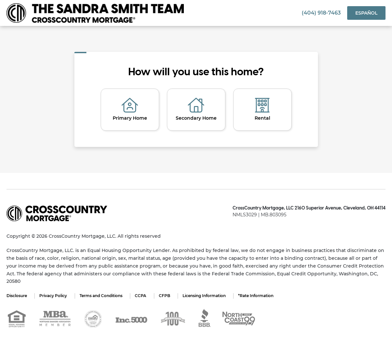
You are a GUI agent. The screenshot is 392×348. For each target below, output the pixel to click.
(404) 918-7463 (321, 13)
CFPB (166, 295)
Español (366, 13)
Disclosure (16, 295)
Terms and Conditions (102, 295)
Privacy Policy (54, 295)
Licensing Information (206, 295)
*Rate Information (259, 295)
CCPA (142, 295)
